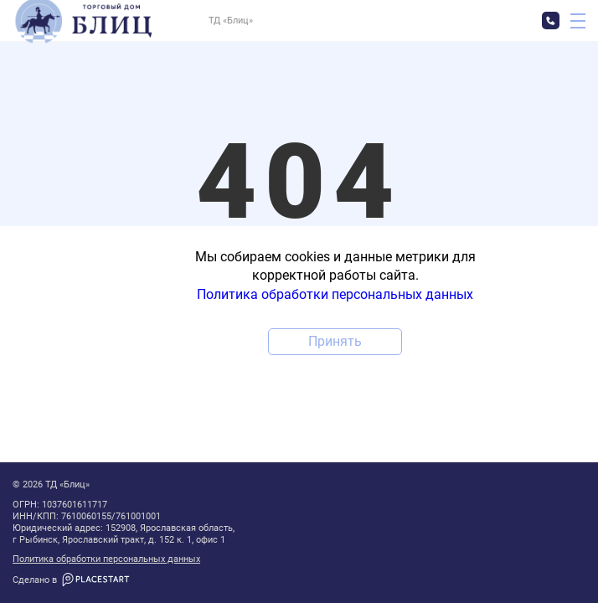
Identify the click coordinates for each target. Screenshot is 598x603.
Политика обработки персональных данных (106, 559)
